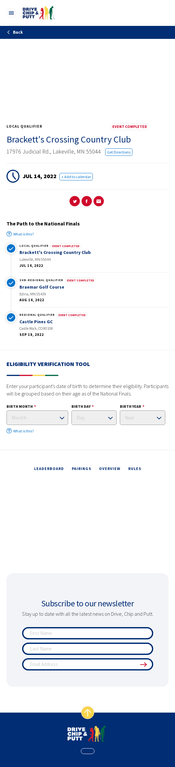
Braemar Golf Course (41, 287)
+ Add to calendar (76, 176)
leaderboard (49, 468)
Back (14, 32)
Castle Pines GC (36, 322)
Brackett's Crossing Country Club (55, 252)
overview (109, 468)
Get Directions (119, 152)
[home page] (87, 734)
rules (134, 468)
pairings (81, 468)
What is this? (20, 233)
